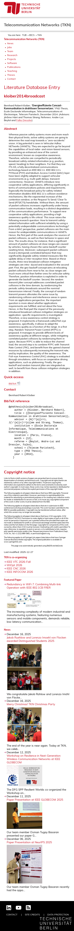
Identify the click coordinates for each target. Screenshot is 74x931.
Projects (11, 59)
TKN (39, 35)
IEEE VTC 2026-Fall (19, 565)
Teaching (12, 70)
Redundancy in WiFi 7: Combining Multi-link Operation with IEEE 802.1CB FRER (34, 589)
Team (10, 51)
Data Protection (58, 914)
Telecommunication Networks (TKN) (24, 39)
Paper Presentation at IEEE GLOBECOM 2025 (35, 803)
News (10, 43)
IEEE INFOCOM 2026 (20, 575)
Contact (11, 78)
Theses (11, 74)
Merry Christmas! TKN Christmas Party (31, 707)
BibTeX (14, 383)
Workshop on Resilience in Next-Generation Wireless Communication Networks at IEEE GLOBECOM (34, 763)
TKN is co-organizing (15, 561)
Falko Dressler (24, 120)
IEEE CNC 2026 (16, 572)
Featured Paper (13, 583)
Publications (14, 66)
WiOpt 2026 (14, 568)
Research (12, 55)
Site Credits (32, 914)
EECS (32, 35)
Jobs (9, 47)
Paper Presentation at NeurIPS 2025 (29, 846)
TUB (24, 35)
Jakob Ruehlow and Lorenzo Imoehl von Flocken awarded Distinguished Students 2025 (36, 642)
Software (12, 63)
